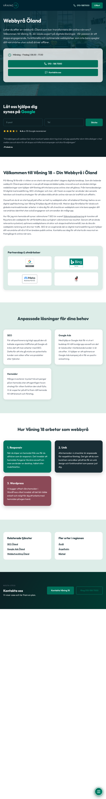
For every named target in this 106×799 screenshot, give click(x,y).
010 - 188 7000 (53, 63)
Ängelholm (64, 549)
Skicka (94, 122)
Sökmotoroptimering (74, 216)
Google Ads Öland (16, 549)
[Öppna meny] (99, 792)
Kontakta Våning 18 (59, 590)
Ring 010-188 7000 (89, 590)
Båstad (62, 554)
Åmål (61, 544)
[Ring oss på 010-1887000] (81, 5)
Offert (97, 5)
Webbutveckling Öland (18, 554)
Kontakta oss (53, 72)
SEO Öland (12, 544)
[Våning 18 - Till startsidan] (10, 5)
